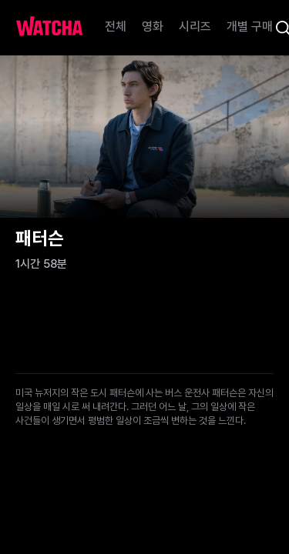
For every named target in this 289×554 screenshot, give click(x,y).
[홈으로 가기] (49, 27)
